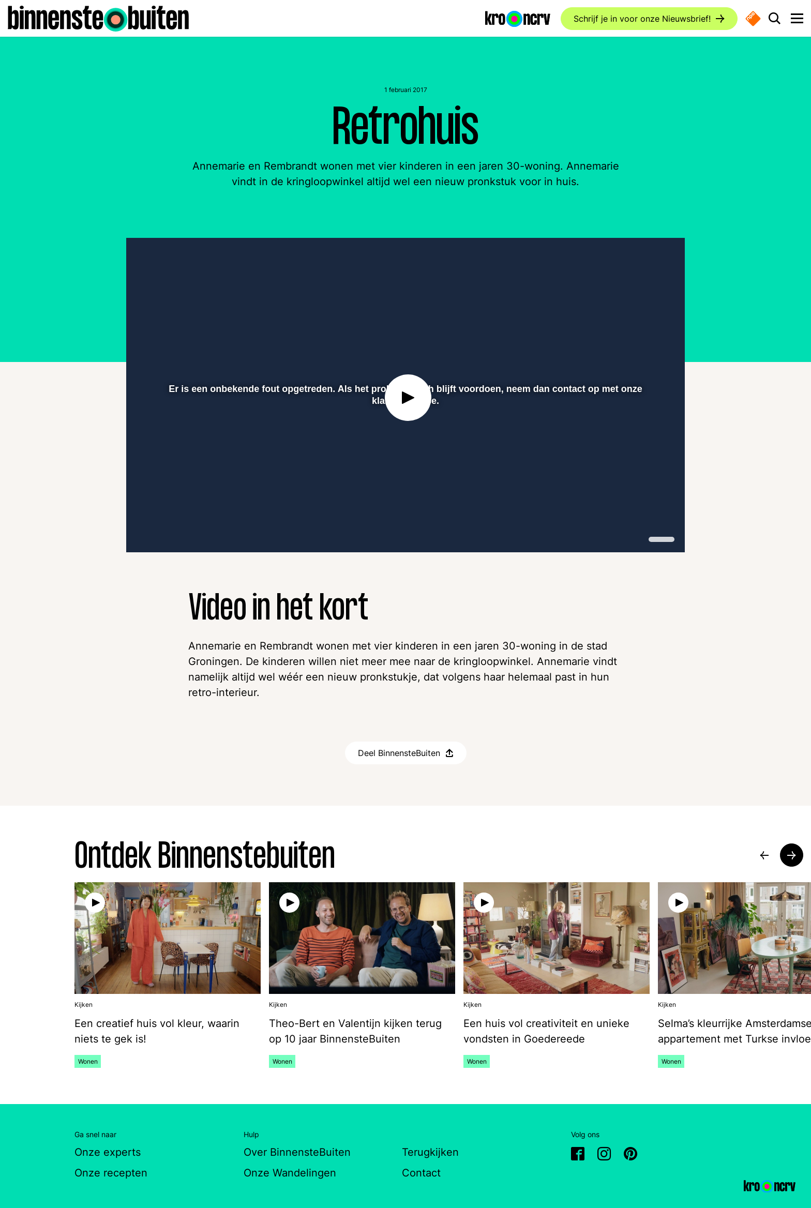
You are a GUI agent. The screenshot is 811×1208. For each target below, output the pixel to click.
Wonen (89, 1061)
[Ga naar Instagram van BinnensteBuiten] (604, 1155)
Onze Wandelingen (290, 1173)
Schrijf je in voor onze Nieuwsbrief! (642, 18)
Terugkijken (430, 1152)
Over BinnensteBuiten (297, 1152)
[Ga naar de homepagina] (98, 17)
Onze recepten (110, 1173)
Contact (421, 1173)
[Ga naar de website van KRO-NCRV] (517, 18)
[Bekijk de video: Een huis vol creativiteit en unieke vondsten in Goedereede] (556, 1031)
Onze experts (107, 1152)
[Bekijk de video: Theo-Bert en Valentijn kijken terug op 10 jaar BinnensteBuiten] (362, 1031)
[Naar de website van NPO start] (753, 18)
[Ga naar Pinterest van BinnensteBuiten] (630, 1155)
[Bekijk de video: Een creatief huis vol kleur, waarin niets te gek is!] (167, 1031)
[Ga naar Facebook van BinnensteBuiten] (577, 1155)
